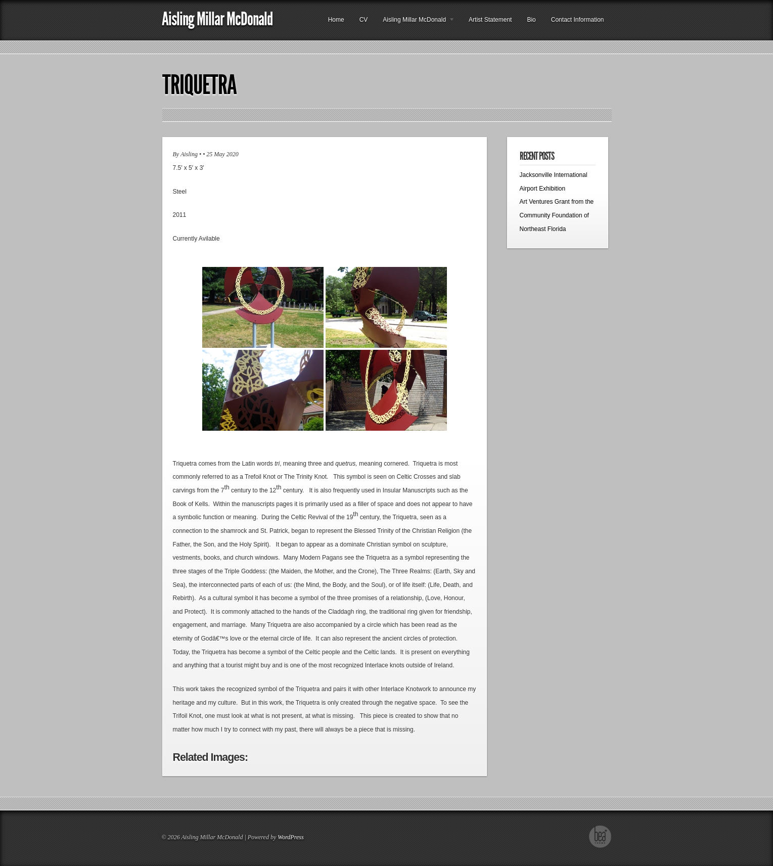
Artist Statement (490, 19)
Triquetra (199, 85)
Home (336, 19)
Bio (531, 19)
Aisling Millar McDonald (217, 19)
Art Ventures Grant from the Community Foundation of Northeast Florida (557, 215)
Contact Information (577, 19)
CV (363, 19)
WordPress (290, 837)
